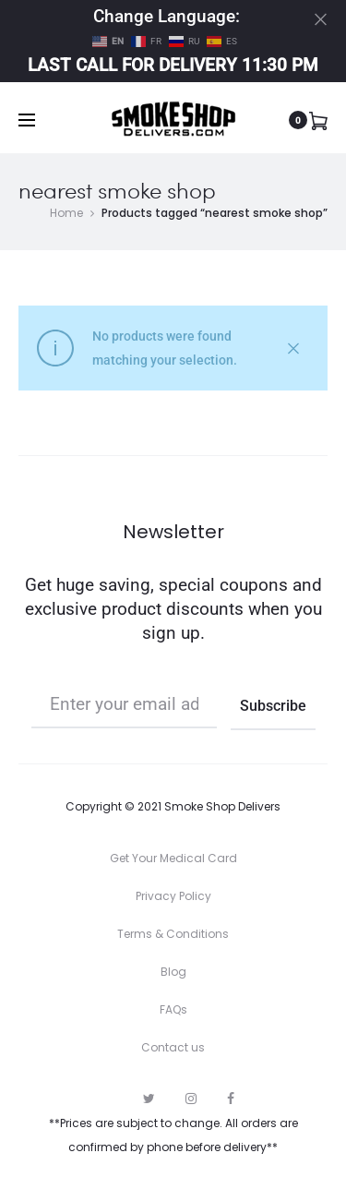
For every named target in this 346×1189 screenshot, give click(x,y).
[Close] (321, 19)
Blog (173, 971)
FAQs (173, 1009)
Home (66, 213)
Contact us (173, 1047)
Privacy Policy (173, 896)
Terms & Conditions (173, 934)
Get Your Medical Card (173, 858)
